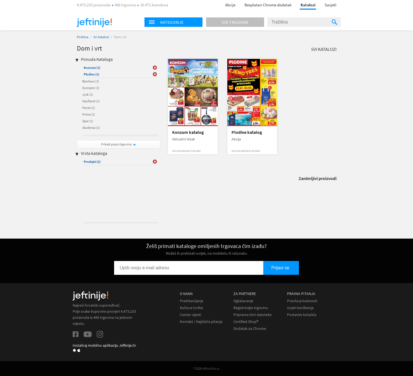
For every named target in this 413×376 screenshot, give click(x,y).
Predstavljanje (191, 301)
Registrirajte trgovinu (250, 308)
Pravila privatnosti (302, 301)
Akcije (230, 4)
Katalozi (308, 4)
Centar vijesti (190, 314)
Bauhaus (90, 81)
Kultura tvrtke (191, 308)
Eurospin (90, 88)
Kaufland (91, 101)
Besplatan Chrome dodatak (267, 4)
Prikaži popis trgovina (116, 144)
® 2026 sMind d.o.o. (206, 368)
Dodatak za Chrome (249, 328)
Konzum (92, 68)
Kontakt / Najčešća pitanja (201, 321)
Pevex (88, 108)
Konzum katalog (188, 132)
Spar (87, 121)
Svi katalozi (101, 37)
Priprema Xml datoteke (252, 314)
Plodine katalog (247, 132)
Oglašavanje (243, 301)
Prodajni (92, 162)
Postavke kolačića (301, 314)
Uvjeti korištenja (300, 308)
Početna (82, 37)
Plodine (91, 74)
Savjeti (330, 4)
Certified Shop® (245, 321)
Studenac (91, 128)
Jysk (87, 94)
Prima (88, 114)
